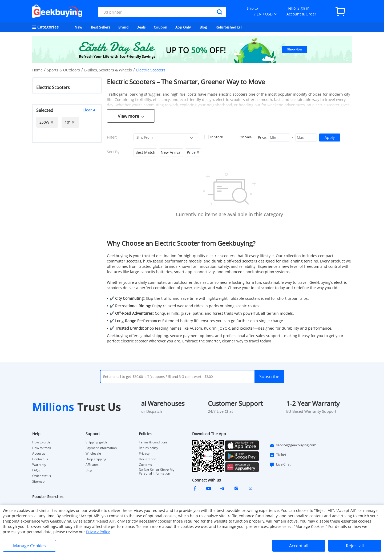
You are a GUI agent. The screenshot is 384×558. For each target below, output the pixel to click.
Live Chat (280, 464)
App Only (183, 27)
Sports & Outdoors (63, 69)
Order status (41, 476)
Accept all (298, 546)
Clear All (90, 109)
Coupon (160, 27)
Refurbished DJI (229, 27)
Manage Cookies (29, 546)
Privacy (144, 453)
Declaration (147, 459)
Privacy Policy (98, 531)
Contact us (40, 459)
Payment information (101, 448)
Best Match (145, 152)
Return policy (148, 448)
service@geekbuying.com (292, 445)
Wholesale (93, 453)
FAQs (36, 470)
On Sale (243, 137)
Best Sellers (100, 27)
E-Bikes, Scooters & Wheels (108, 69)
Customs (145, 465)
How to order (42, 442)
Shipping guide (96, 442)
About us (38, 453)
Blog (203, 27)
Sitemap (38, 481)
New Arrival (171, 152)
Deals (141, 27)
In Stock (213, 137)
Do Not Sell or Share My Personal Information (156, 471)
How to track (41, 448)
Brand (123, 27)
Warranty (39, 465)
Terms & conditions (153, 442)
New (78, 27)
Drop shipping (96, 459)
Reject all (355, 546)
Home (37, 69)
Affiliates (92, 465)
